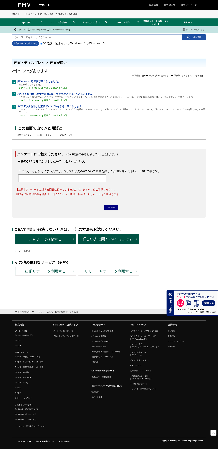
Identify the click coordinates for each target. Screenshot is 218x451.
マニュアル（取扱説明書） (102, 378)
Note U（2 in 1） (22, 384)
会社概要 (171, 333)
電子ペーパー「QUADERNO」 (107, 387)
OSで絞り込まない (53, 43)
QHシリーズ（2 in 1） (24, 400)
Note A (18, 342)
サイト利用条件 (22, 313)
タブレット (50, 135)
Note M (18, 395)
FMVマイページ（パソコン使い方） (144, 333)
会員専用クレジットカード (140, 372)
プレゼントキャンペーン (140, 362)
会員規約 (73, 313)
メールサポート (26, 252)
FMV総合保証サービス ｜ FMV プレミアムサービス (141, 378)
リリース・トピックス (177, 343)
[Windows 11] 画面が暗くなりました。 (38, 81)
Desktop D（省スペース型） (26, 416)
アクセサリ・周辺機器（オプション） (30, 428)
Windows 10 (95, 43)
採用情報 (171, 348)
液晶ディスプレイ (25, 135)
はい (69, 161)
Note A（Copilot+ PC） (24, 337)
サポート (44, 5)
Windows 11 (77, 43)
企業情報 (172, 326)
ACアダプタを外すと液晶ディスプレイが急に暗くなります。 (50, 106)
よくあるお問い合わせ (100, 343)
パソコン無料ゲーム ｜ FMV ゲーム (138, 355)
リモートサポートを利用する (108, 273)
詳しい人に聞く (108, 241)
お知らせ (188, 22)
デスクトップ (66, 135)
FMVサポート (17, 14)
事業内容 (171, 338)
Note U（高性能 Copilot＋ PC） (28, 358)
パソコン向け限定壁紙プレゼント (143, 391)
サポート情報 (96, 399)
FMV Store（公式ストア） (66, 326)
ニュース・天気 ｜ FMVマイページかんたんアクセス (144, 347)
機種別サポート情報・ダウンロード (155, 22)
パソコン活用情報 (58, 22)
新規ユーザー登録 (37, 29)
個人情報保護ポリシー (45, 443)
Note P (18, 347)
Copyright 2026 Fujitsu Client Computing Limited (182, 442)
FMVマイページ (189, 4)
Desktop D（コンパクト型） (26, 421)
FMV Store (169, 4)
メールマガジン (136, 367)
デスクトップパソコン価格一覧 (66, 338)
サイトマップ (38, 313)
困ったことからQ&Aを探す (36, 14)
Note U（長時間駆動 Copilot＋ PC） (30, 369)
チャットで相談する (45, 241)
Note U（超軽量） (22, 374)
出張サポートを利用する (45, 273)
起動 (39, 135)
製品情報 (153, 4)
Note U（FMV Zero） (24, 379)
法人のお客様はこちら (193, 29)
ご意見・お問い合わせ (57, 313)
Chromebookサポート (103, 372)
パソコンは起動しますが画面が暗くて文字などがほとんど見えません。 (56, 94)
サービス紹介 (123, 22)
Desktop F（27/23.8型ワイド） (27, 411)
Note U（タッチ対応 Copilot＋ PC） (30, 364)
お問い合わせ (64, 443)
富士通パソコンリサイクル (102, 358)
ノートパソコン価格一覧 (63, 333)
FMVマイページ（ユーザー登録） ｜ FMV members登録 (143, 339)
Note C (18, 389)
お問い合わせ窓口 (91, 22)
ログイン (19, 29)
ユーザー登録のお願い (58, 29)
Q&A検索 (26, 22)
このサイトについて (23, 443)
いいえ (80, 161)
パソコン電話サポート (139, 385)
